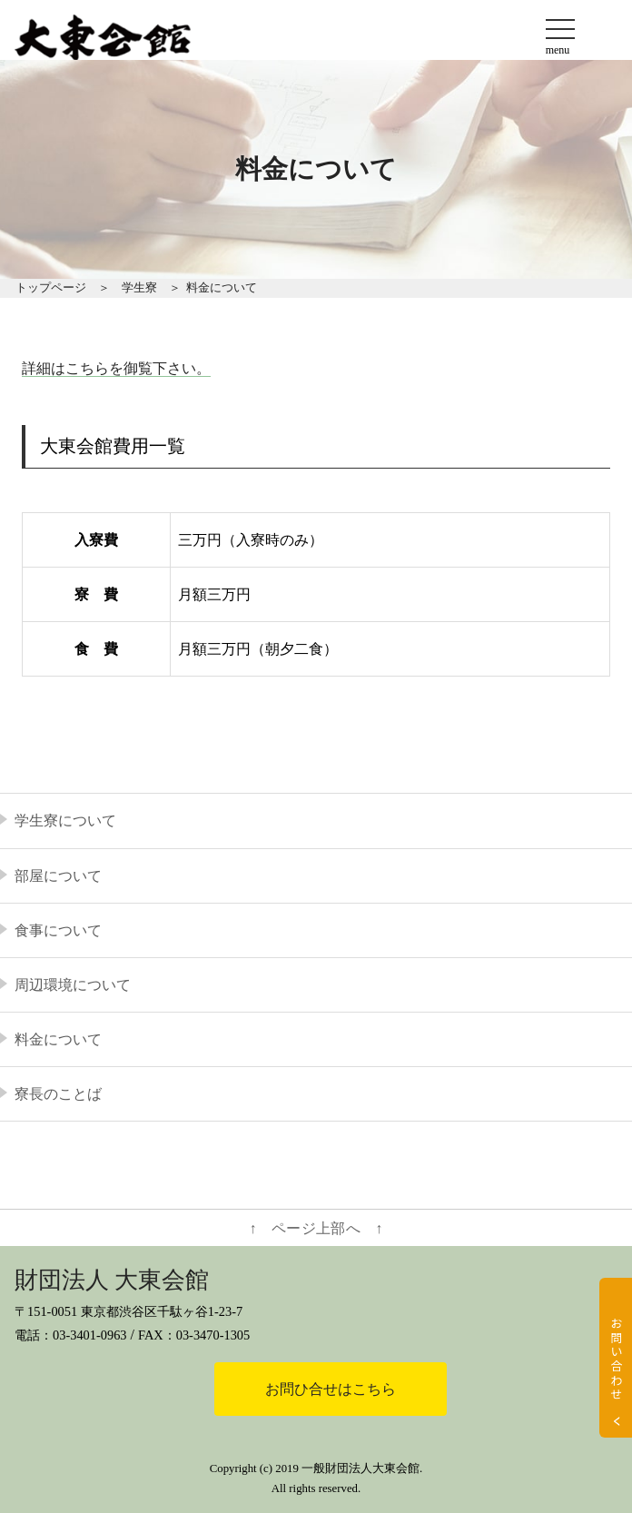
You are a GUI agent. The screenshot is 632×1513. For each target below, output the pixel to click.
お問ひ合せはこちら (330, 1389)
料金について (58, 1039)
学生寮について (65, 820)
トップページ (50, 288)
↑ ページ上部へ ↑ (316, 1228)
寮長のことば (58, 1094)
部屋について (58, 876)
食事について (58, 930)
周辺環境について (73, 985)
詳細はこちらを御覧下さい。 (116, 368)
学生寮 (139, 288)
